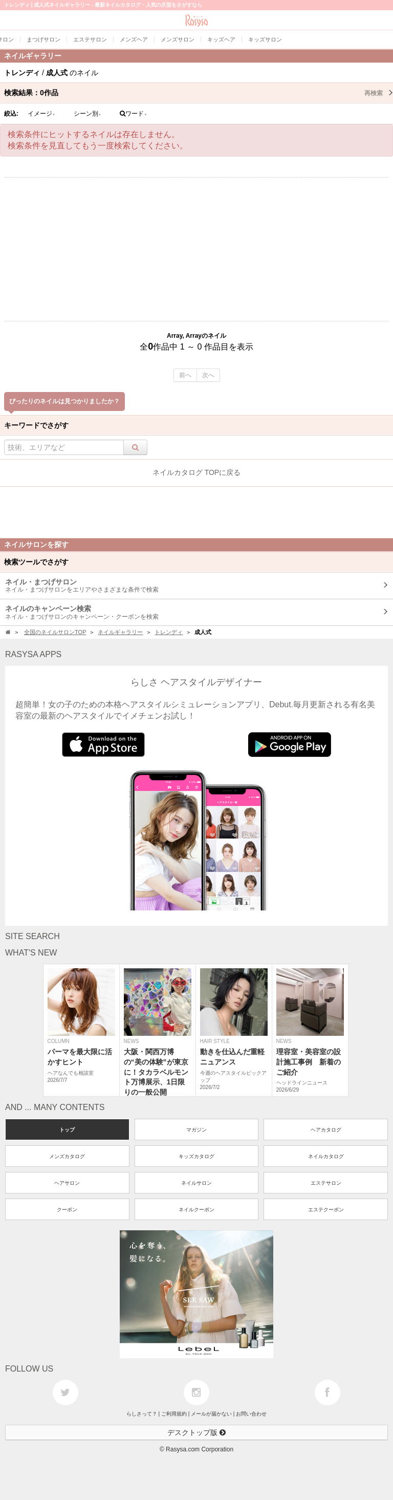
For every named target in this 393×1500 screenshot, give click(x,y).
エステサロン (326, 1183)
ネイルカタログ (326, 1156)
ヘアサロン (67, 1183)
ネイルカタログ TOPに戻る (196, 472)
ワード (133, 113)
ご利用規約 (174, 1414)
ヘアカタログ (326, 1130)
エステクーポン (326, 1209)
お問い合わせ (251, 1414)
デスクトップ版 (196, 1432)
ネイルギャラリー (120, 632)
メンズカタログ (67, 1156)
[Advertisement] (196, 249)
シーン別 (87, 113)
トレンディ (169, 632)
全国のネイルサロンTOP (55, 632)
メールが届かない (211, 1414)
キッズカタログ (196, 1156)
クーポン (67, 1209)
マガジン (196, 1130)
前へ (185, 375)
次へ (208, 375)
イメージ (41, 113)
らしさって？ (141, 1414)
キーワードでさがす (36, 425)
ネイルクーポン (196, 1209)
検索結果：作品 (198, 93)
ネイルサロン (196, 1183)
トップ (67, 1130)
